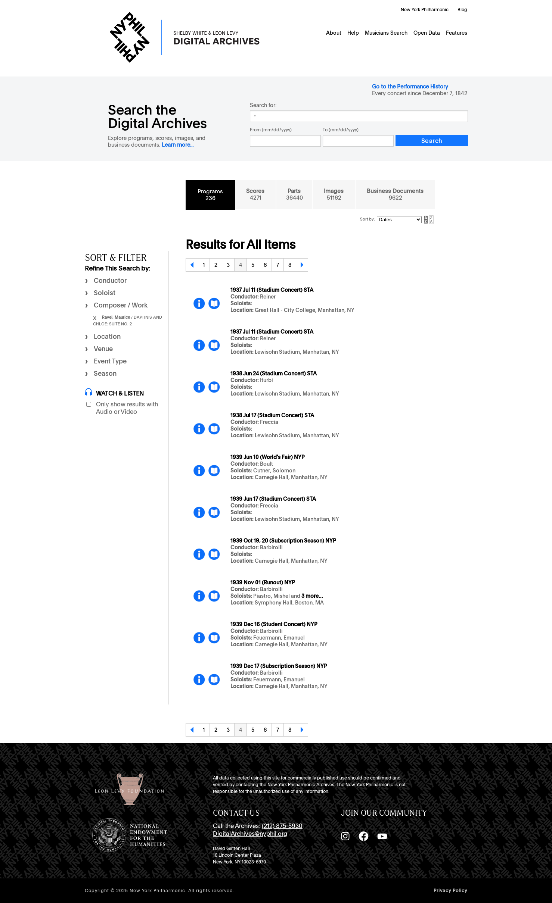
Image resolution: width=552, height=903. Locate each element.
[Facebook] (363, 836)
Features (456, 33)
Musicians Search (386, 33)
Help (353, 33)
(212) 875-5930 (282, 825)
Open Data (426, 33)
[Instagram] (345, 836)
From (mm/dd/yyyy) (271, 129)
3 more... (312, 596)
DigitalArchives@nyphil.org (250, 833)
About (333, 33)
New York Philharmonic (425, 9)
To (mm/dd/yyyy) (341, 129)
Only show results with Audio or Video (127, 408)
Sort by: (367, 219)
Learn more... (177, 144)
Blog (462, 9)
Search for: (263, 105)
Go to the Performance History (410, 86)
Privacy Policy (450, 890)
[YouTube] (382, 836)
